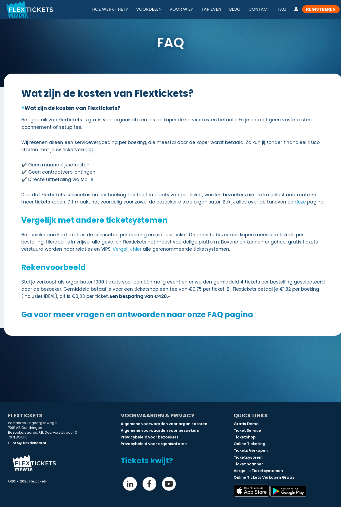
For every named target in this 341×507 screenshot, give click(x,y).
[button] (173, 108)
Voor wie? (181, 9)
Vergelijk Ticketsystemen (258, 470)
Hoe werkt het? (110, 9)
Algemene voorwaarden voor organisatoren (164, 423)
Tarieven (211, 9)
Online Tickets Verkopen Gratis (264, 477)
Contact (259, 9)
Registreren (321, 9)
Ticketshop (245, 437)
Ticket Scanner (248, 464)
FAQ (282, 9)
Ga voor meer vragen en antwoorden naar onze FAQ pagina (137, 314)
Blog (235, 9)
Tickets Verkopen (251, 450)
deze (300, 202)
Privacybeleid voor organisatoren (154, 443)
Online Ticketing (249, 443)
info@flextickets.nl (28, 442)
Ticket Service (247, 430)
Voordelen (148, 9)
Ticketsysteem (248, 457)
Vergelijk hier (127, 249)
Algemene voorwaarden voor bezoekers (160, 430)
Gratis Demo (246, 423)
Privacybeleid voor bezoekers (149, 437)
